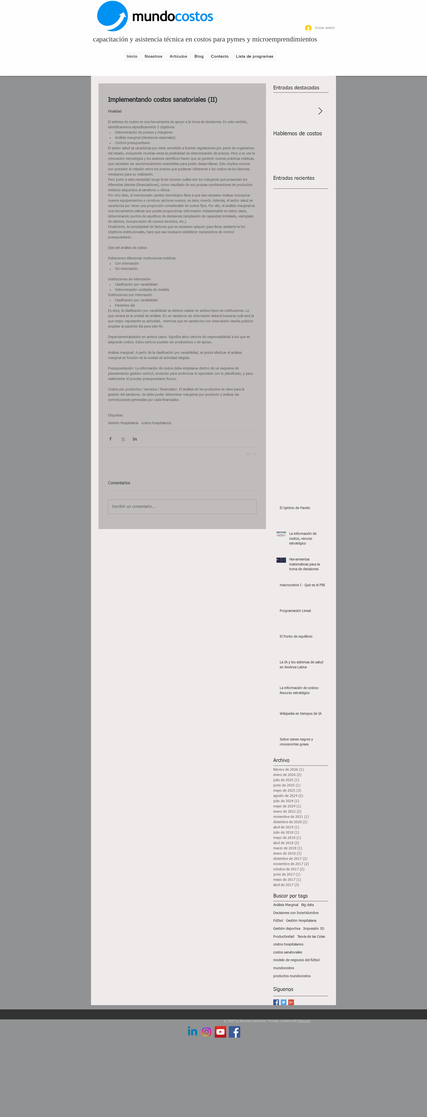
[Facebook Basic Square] (276, 1002)
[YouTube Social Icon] (220, 1032)
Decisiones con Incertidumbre (295, 913)
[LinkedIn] (192, 1032)
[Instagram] (206, 1032)
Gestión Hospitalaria (123, 423)
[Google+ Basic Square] (291, 1002)
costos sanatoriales (287, 952)
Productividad (283, 936)
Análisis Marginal (285, 905)
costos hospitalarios (156, 423)
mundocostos (283, 968)
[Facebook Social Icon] (234, 1032)
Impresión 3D (313, 929)
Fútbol (278, 921)
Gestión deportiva (286, 929)
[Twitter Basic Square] (283, 1002)
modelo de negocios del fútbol (296, 960)
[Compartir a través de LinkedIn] (134, 438)
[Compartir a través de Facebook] (110, 438)
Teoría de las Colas (311, 936)
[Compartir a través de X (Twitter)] (122, 438)
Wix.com (304, 1021)
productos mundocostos (291, 976)
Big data (307, 905)
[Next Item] (320, 111)
